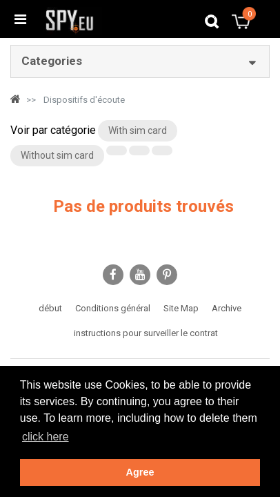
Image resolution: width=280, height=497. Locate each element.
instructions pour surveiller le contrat (146, 333)
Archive (226, 308)
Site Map (181, 308)
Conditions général (112, 308)
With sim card (137, 130)
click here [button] (45, 436)
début (50, 308)
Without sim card (57, 155)
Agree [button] (140, 472)
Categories (51, 61)
